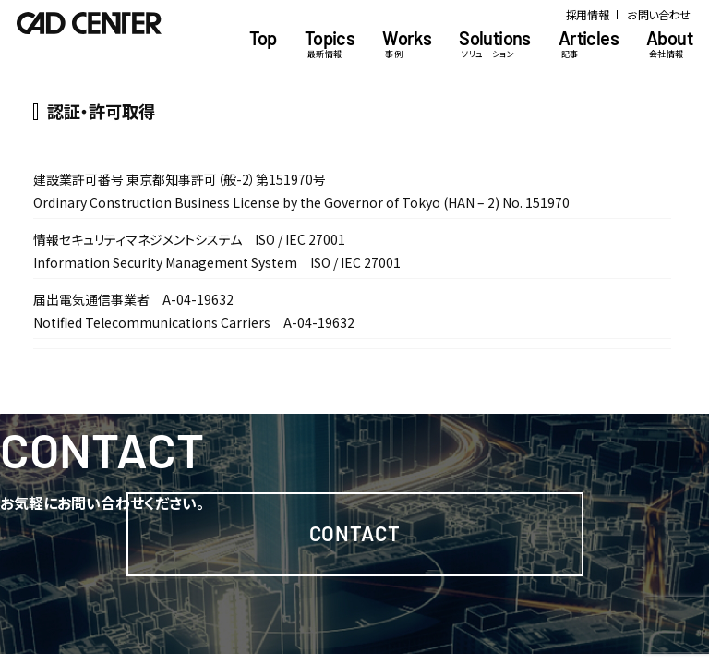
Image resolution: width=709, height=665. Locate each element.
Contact (355, 533)
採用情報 (587, 14)
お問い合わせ (659, 14)
